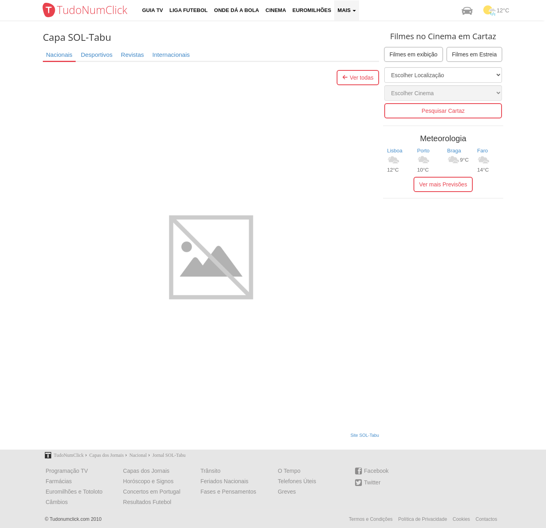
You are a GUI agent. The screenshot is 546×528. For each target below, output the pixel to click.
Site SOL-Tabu (364, 435)
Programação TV (67, 471)
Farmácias (59, 481)
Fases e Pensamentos (228, 491)
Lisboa (394, 151)
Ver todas (357, 77)
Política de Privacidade (422, 519)
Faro (482, 151)
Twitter (367, 482)
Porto (423, 151)
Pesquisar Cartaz (443, 111)
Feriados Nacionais (225, 481)
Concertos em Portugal (151, 491)
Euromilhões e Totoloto (74, 491)
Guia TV (152, 10)
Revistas (132, 54)
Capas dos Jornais (146, 471)
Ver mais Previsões (443, 184)
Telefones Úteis (297, 481)
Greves (287, 491)
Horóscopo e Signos (148, 481)
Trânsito (211, 471)
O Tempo (289, 471)
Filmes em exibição (413, 54)
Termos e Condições (370, 519)
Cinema (275, 10)
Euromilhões (312, 10)
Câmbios (57, 502)
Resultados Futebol (147, 502)
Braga (454, 151)
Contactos (486, 519)
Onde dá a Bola (236, 10)
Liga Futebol (188, 10)
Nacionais (59, 54)
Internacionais (171, 54)
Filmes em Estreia (474, 54)
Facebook (371, 471)
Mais (346, 10)
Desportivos (96, 54)
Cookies (461, 519)
